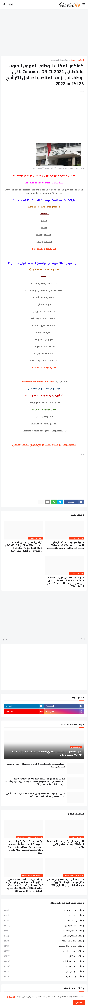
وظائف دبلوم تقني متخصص (44, 966)
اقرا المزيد (11, 996)
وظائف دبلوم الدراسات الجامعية (44, 946)
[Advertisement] (44, 32)
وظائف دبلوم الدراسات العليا (44, 951)
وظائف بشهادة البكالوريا (44, 925)
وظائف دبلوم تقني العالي (44, 961)
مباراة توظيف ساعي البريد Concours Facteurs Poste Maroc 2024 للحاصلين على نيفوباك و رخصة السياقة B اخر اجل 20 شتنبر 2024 (65, 582)
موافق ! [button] (78, 1003)
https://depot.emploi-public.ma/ (37, 382)
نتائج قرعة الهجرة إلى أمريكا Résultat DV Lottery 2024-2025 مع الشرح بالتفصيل (65, 844)
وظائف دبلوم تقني (44, 956)
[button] (84, 4)
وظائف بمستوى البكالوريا (44, 936)
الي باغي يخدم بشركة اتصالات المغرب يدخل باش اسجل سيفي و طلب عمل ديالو (35, 765)
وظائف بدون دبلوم (44, 915)
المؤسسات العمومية (60, 60)
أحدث (83, 639)
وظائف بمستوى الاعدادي (44, 930)
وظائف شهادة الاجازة (44, 976)
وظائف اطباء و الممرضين (44, 910)
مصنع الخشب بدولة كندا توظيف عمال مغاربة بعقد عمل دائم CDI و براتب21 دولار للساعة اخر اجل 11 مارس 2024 (65, 882)
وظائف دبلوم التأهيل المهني (44, 941)
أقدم (5, 639)
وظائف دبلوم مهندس (44, 971)
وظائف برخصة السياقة (44, 920)
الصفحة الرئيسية (77, 60)
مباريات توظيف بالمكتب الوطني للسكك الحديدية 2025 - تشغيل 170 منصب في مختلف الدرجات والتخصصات (65, 545)
